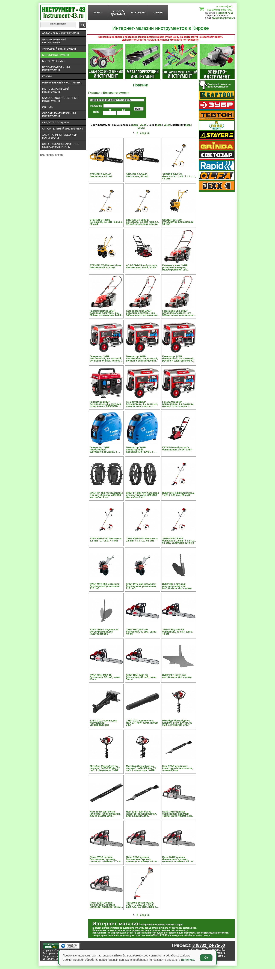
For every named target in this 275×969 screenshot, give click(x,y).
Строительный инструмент (62, 128)
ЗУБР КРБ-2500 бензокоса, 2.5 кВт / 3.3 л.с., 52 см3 (142, 539)
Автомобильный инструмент (54, 41)
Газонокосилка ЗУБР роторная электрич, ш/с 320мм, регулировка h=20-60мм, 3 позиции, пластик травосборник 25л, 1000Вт (106, 313)
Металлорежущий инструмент (55, 90)
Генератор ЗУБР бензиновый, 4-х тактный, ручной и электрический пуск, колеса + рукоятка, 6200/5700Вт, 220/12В (178, 358)
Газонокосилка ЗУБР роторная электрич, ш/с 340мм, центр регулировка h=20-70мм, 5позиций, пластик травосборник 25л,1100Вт (142, 313)
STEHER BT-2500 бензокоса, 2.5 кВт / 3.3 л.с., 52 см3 (106, 222)
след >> (144, 133)
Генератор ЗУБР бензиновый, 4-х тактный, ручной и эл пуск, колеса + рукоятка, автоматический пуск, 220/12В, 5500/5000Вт (106, 358)
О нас (98, 12)
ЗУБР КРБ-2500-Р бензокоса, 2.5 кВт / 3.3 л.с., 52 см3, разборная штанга (179, 540)
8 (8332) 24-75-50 (224, 13)
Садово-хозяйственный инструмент (60, 99)
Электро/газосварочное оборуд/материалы (60, 145)
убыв (143, 125)
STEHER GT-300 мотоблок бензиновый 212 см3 (105, 266)
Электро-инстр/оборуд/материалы (59, 136)
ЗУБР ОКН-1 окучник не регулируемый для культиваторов (104, 631)
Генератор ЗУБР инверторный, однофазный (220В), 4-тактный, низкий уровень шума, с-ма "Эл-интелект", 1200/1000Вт (106, 449)
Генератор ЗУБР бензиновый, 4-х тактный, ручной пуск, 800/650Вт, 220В (106, 404)
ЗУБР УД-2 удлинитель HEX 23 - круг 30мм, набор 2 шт (142, 723)
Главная (94, 92)
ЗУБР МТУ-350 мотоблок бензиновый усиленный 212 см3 (105, 586)
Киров (59, 155)
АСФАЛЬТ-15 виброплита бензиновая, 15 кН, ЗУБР (141, 266)
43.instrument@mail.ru (223, 18)
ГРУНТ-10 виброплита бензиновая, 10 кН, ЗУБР (177, 448)
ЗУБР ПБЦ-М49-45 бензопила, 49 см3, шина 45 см (177, 631)
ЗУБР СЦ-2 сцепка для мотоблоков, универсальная (103, 723)
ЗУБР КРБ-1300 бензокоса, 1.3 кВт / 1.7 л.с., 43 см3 (106, 539)
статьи (158, 12)
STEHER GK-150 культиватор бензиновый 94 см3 (178, 222)
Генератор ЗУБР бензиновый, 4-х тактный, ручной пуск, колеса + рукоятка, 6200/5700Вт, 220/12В (178, 404)
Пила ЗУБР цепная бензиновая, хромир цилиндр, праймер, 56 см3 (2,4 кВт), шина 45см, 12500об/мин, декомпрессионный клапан (106, 905)
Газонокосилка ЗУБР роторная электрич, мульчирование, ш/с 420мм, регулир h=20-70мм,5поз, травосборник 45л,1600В (178, 267)
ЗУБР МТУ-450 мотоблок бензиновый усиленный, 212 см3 (141, 586)
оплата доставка (118, 12)
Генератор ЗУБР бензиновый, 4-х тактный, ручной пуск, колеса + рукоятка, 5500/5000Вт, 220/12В (142, 404)
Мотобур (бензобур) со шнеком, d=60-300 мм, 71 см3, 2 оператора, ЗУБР (141, 768)
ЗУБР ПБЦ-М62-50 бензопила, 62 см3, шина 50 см (141, 677)
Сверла (47, 107)
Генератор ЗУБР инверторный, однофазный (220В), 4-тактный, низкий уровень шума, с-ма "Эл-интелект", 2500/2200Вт (142, 449)
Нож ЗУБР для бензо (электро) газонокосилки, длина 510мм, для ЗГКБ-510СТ (141, 814)
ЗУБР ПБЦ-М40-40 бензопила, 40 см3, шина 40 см (141, 631)
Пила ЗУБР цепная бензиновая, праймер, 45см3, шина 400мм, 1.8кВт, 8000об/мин (179, 814)
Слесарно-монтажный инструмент (59, 115)
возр (135, 125)
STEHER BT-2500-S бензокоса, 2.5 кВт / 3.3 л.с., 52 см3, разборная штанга (142, 222)
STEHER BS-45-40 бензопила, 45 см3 (101, 175)
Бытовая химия (54, 60)
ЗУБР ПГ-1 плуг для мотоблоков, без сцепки (177, 676)
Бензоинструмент (55, 54)
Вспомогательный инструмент (56, 69)
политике (187, 959)
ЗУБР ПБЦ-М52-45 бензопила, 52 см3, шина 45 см (105, 677)
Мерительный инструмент (62, 82)
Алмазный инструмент (59, 48)
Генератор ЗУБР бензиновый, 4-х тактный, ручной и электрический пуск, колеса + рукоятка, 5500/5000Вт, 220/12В (142, 358)
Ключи (47, 76)
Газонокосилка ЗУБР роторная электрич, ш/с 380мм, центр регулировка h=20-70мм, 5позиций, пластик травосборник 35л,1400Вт (178, 313)
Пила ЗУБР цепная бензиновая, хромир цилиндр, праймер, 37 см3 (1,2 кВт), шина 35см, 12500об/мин (106, 859)
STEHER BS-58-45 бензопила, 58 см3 (137, 175)
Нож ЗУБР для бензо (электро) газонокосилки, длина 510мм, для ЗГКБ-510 (105, 814)
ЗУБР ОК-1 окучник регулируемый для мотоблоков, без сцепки (177, 586)
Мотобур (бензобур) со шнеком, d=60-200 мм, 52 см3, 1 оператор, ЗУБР (177, 723)
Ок (206, 957)
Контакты (138, 12)
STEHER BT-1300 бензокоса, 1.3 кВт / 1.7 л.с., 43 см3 (179, 176)
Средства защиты (55, 122)
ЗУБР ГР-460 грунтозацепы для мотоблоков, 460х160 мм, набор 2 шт (106, 495)
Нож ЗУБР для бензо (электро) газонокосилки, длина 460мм (177, 768)
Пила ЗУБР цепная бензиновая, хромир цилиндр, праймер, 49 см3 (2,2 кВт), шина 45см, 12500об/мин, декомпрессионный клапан (179, 859)
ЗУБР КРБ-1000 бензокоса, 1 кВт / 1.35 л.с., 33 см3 (178, 494)
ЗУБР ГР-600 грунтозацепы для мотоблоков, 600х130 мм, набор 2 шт (142, 495)
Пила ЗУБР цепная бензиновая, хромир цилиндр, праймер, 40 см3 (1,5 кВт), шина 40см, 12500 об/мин (142, 859)
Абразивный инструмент (60, 33)
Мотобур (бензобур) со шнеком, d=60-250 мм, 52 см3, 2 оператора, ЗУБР (105, 768)
